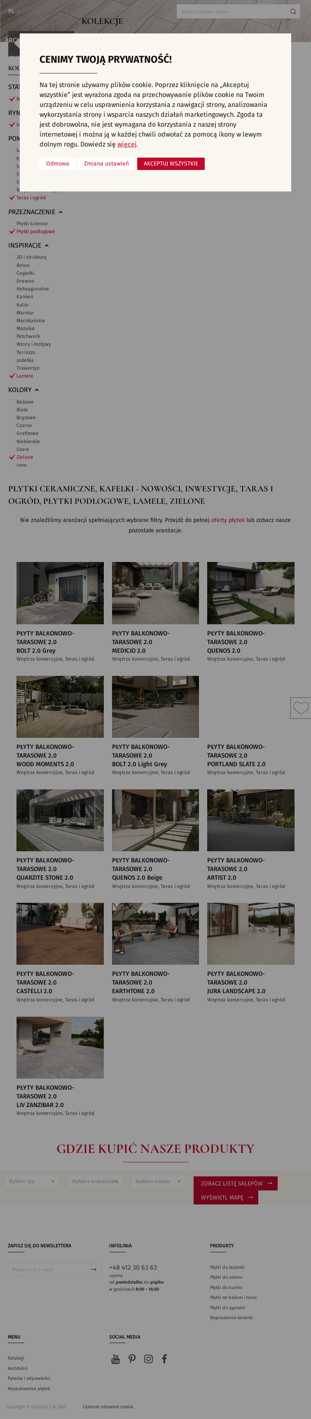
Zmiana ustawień (106, 164)
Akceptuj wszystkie (171, 164)
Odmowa (57, 164)
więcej (126, 144)
